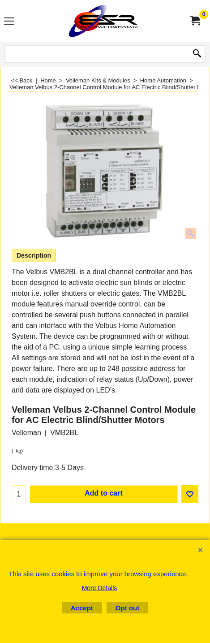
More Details (99, 587)
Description (34, 255)
